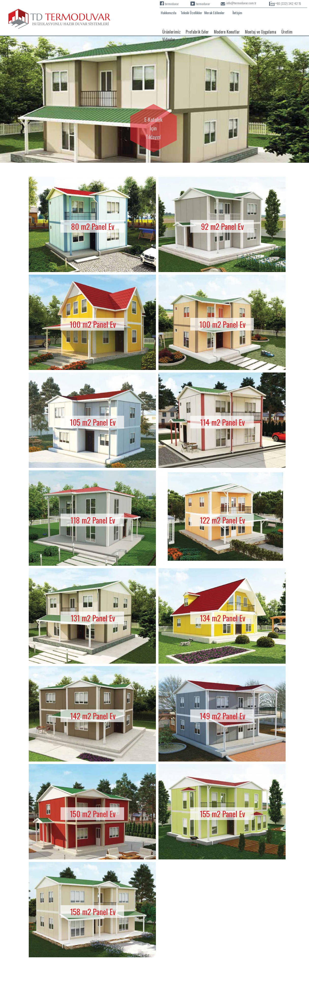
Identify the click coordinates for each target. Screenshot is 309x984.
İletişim (237, 12)
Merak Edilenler (214, 12)
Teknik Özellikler (191, 12)
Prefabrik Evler (197, 32)
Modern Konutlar (227, 32)
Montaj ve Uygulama (260, 32)
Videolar (168, 39)
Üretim (286, 32)
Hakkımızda (168, 12)
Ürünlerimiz (171, 32)
